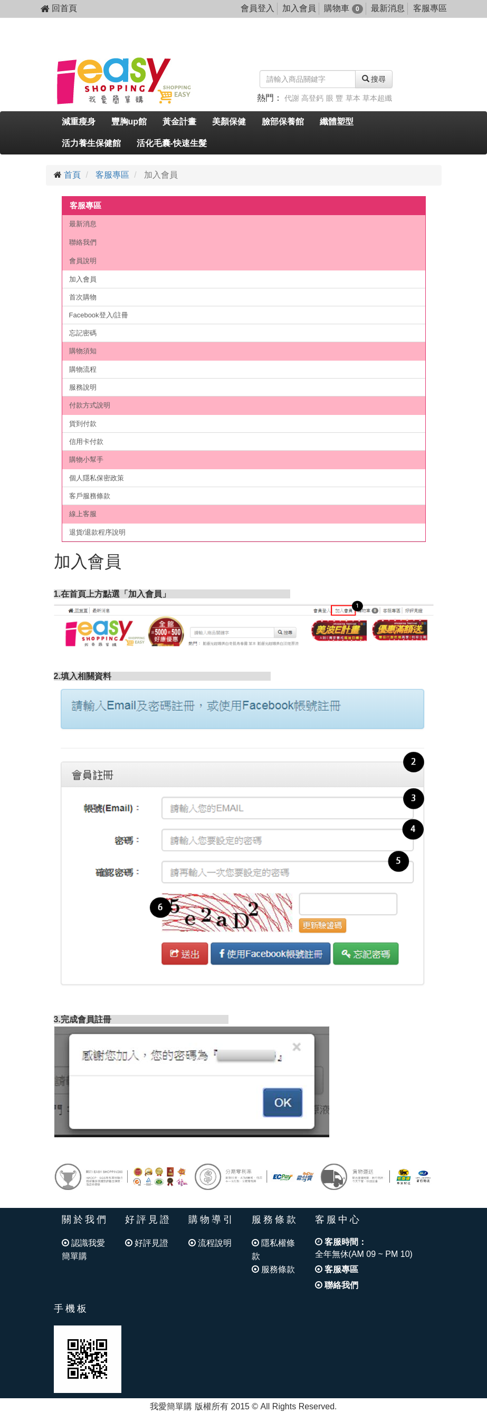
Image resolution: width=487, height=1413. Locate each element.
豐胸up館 (129, 121)
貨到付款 (83, 424)
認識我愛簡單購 (83, 1249)
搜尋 (374, 79)
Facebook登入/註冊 (99, 315)
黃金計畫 (179, 121)
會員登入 (257, 8)
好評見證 (146, 1242)
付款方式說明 (89, 405)
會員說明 (83, 261)
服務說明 (83, 387)
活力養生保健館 (91, 143)
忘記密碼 (83, 333)
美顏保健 (229, 121)
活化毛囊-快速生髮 (172, 143)
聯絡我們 (83, 242)
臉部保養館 (283, 121)
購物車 (343, 8)
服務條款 (273, 1269)
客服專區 (430, 8)
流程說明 (210, 1242)
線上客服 (83, 514)
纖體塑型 (337, 121)
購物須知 (83, 351)
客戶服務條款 (89, 496)
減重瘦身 (79, 121)
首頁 (72, 174)
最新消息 (388, 8)
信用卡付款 (86, 442)
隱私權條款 (273, 1249)
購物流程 (83, 369)
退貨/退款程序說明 (97, 532)
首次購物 (83, 297)
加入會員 (299, 8)
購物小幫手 (86, 459)
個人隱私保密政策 (96, 478)
